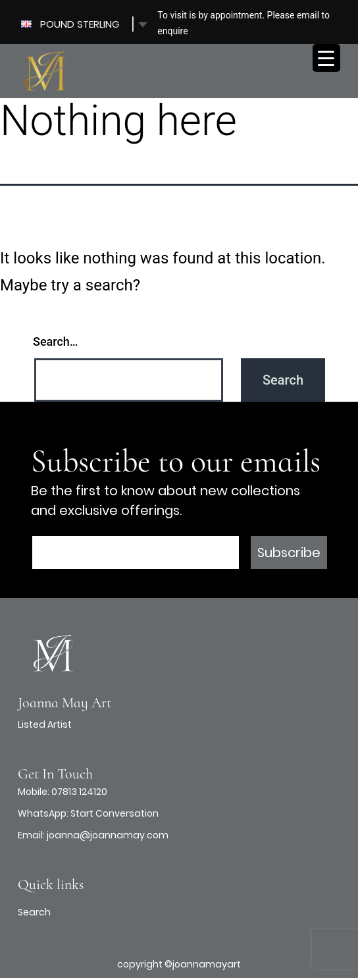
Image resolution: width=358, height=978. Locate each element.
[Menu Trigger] (326, 58)
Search (34, 912)
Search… (55, 341)
